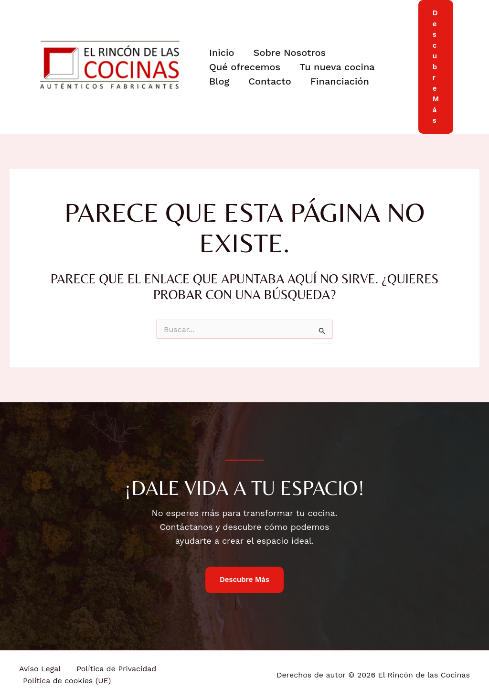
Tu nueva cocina (337, 67)
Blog (219, 81)
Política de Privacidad (116, 668)
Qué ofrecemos (244, 67)
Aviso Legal (40, 668)
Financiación (339, 81)
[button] (435, 67)
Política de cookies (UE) (67, 680)
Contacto (269, 81)
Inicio (221, 52)
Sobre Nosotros (290, 52)
